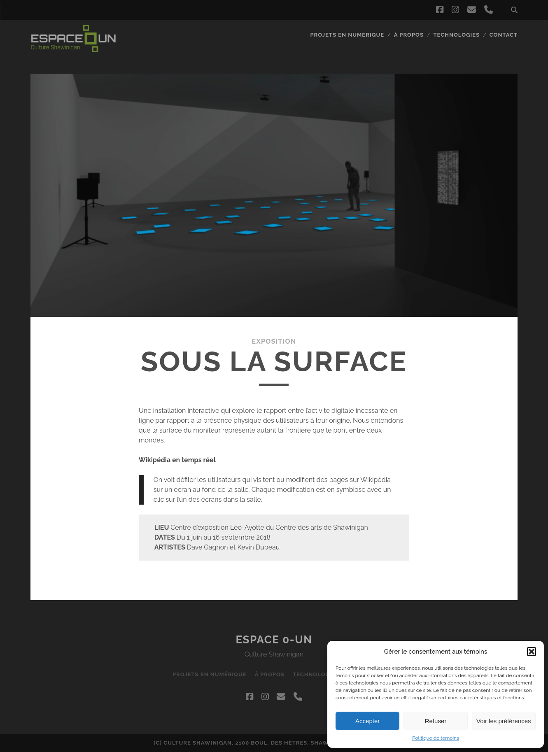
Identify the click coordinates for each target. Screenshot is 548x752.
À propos (409, 35)
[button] (531, 651)
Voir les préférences (503, 720)
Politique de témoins (435, 738)
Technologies (457, 35)
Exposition (274, 341)
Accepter (367, 720)
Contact (504, 35)
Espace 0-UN (274, 639)
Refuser (436, 720)
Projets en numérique (347, 35)
